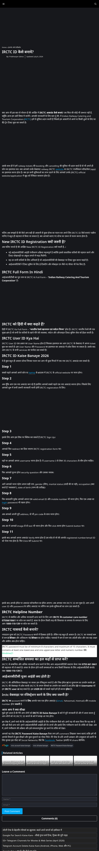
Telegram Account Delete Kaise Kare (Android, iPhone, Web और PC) (37, 845)
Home (4, 47)
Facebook (50, 740)
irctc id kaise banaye (40, 745)
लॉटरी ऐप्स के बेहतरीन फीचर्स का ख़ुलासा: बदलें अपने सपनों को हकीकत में (32, 830)
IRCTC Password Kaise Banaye (62, 745)
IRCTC (27, 119)
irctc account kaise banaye (20, 745)
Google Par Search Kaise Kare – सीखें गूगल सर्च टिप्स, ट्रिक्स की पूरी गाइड (35, 835)
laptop (32, 372)
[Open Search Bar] (95, 4)
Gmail (60, 700)
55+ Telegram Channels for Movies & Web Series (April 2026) (33, 840)
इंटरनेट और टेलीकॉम (14, 47)
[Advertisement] (49, 26)
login (4, 502)
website (60, 169)
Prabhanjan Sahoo (16, 56)
